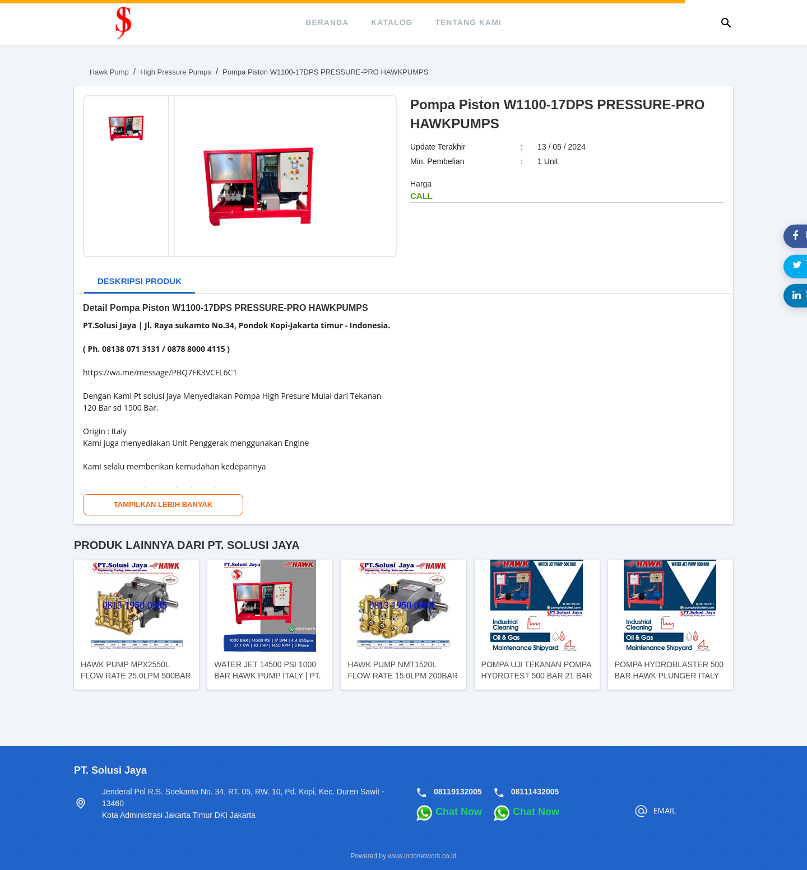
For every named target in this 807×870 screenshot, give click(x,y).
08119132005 (458, 791)
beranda (327, 22)
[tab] (139, 282)
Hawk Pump (109, 72)
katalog (391, 22)
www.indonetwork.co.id (422, 856)
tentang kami (468, 22)
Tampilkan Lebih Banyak (163, 504)
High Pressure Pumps (175, 72)
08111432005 (535, 791)
